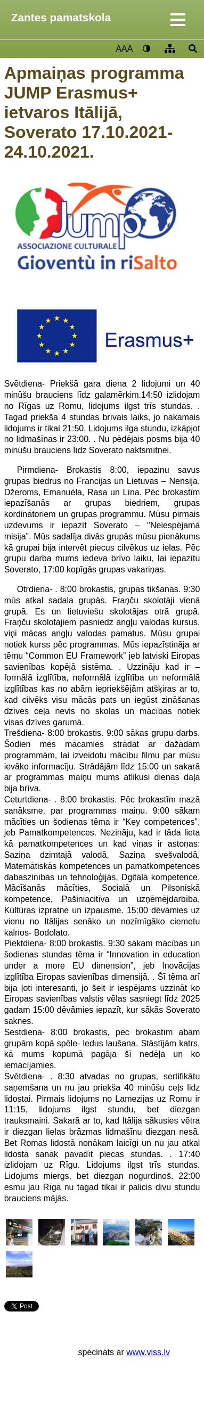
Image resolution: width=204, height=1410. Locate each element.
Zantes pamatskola (61, 17)
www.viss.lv (148, 1352)
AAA (124, 48)
